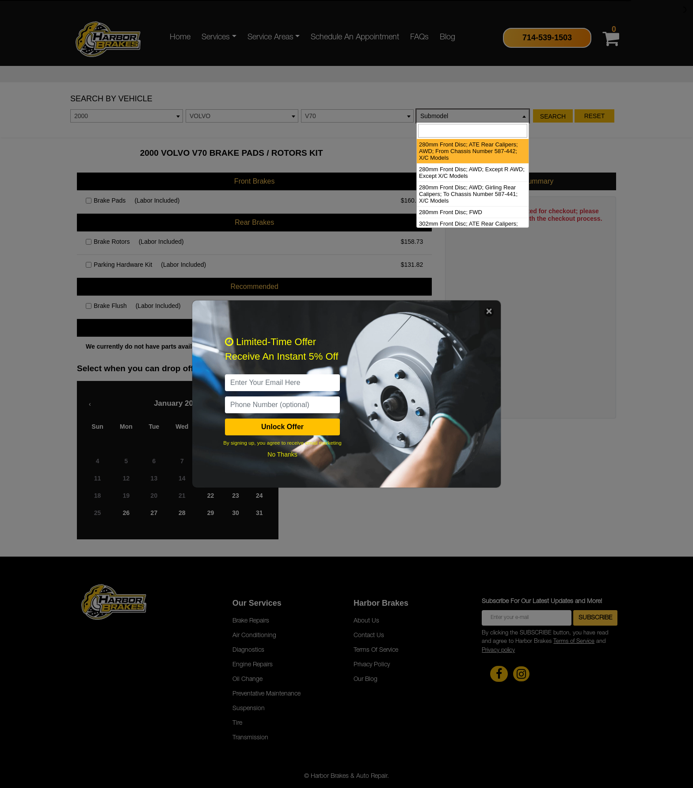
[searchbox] (472, 131)
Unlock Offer (282, 427)
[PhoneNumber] (282, 404)
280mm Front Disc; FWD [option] (450, 212)
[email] (282, 382)
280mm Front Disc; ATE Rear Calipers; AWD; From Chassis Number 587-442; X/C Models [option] (468, 151)
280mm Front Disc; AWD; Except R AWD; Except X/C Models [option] (472, 172)
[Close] (489, 312)
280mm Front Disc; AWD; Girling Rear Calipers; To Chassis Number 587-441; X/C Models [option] (468, 194)
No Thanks (282, 454)
